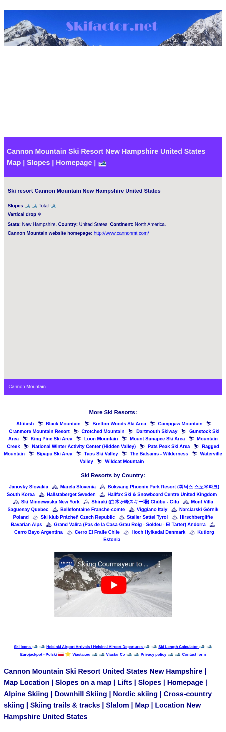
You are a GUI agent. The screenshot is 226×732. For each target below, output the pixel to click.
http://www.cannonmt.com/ (121, 233)
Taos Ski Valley (101, 453)
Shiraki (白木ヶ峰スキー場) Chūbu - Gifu (135, 501)
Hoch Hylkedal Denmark (158, 532)
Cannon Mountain (27, 386)
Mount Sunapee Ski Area (157, 438)
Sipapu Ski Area (54, 453)
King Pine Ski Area (51, 438)
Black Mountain (63, 423)
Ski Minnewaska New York (50, 501)
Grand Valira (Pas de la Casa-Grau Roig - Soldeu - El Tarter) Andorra (130, 524)
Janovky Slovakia (28, 486)
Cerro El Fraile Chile (97, 532)
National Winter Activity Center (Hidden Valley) (84, 446)
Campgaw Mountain (180, 423)
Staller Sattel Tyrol (147, 517)
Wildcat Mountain (124, 461)
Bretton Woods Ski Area (119, 423)
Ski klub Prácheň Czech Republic (78, 517)
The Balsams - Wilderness (159, 453)
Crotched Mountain (103, 431)
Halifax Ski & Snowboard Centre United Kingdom (162, 494)
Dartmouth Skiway (156, 431)
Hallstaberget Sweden (71, 494)
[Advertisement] (113, 93)
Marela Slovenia (78, 486)
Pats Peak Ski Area (169, 446)
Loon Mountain (101, 438)
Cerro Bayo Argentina (38, 532)
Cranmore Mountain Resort (39, 431)
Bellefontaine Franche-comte (92, 509)
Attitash (25, 423)
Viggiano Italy (152, 509)
